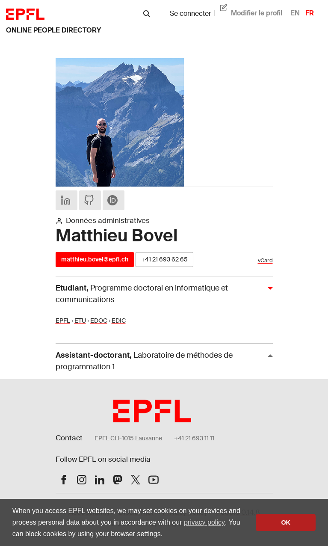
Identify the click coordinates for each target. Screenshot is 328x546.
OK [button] (285, 522)
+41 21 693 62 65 (164, 259)
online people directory (53, 30)
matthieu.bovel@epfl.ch (94, 259)
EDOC (98, 320)
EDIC (119, 320)
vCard (265, 260)
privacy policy (204, 522)
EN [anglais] (295, 13)
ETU (80, 320)
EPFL (63, 320)
